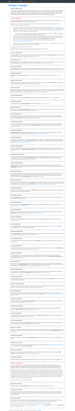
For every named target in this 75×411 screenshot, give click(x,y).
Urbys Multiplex (61, 69)
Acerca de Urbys (45, 48)
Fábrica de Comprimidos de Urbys (31, 234)
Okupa (37, 56)
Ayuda (16, 1)
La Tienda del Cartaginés (33, 75)
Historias (32, 1)
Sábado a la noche (30, 316)
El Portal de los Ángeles (46, 265)
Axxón (13, 1)
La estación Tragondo (32, 159)
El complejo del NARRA (53, 226)
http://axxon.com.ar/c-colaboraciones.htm (22, 41)
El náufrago (42, 176)
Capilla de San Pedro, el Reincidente (17, 406)
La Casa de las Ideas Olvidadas (36, 213)
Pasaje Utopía (51, 385)
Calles (25, 1)
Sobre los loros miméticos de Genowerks (21, 142)
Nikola (40, 410)
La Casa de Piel (14, 241)
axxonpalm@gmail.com (57, 27)
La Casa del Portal (50, 337)
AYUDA (39, 393)
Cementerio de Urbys (42, 10)
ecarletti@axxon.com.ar (18, 40)
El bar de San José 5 (42, 90)
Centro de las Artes (45, 103)
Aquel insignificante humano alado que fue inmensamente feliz (44, 184)
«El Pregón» (21, 1)
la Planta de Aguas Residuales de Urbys (32, 353)
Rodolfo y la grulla (35, 309)
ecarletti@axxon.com (46, 43)
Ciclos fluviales (19, 167)
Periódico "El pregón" (18, 5)
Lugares (28, 1)
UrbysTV (38, 323)
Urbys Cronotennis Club (15, 126)
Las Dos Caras (22, 257)
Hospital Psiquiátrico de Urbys (41, 133)
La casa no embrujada (45, 272)
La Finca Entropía (52, 97)
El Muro (24, 198)
